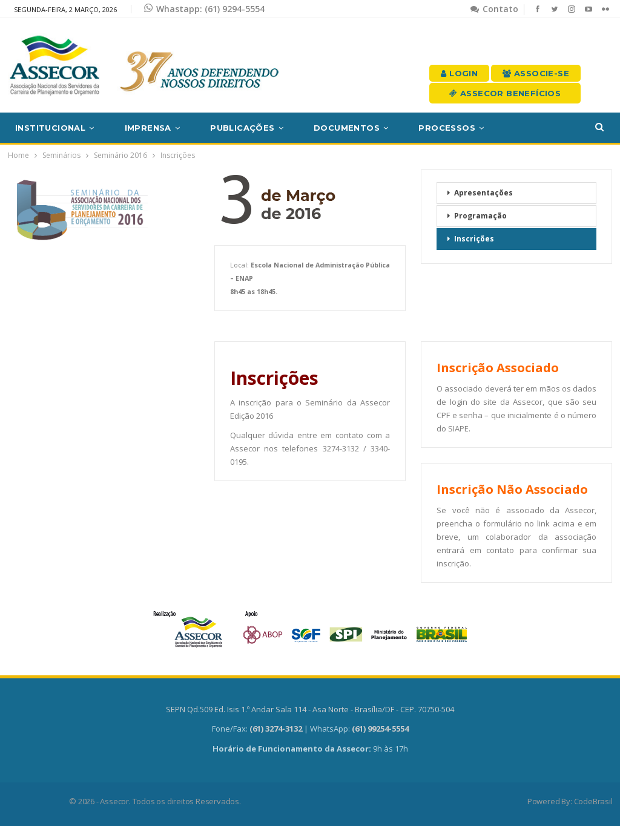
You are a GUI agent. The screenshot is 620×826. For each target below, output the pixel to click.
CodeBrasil (593, 801)
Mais (525, 128)
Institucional (50, 128)
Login (459, 73)
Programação (480, 216)
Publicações (242, 128)
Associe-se (536, 73)
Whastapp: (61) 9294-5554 (204, 9)
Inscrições (474, 239)
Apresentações (483, 193)
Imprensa (148, 128)
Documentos (347, 128)
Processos (446, 128)
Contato (494, 9)
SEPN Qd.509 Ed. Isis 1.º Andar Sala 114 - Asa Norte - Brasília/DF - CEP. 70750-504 (310, 709)
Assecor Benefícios (505, 93)
